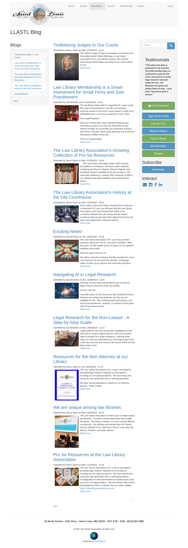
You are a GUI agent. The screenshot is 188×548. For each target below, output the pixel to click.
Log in (170, 6)
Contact (140, 6)
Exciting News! (21, 94)
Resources (97, 6)
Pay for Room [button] (158, 138)
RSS (55, 506)
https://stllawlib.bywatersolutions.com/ (97, 488)
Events (112, 6)
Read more (85, 68)
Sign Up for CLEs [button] (158, 116)
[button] (66, 67)
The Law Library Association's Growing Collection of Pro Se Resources (28, 77)
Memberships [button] (158, 146)
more (15, 101)
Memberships (126, 6)
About (72, 6)
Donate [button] (158, 153)
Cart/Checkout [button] (158, 105)
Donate (83, 6)
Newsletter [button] (158, 169)
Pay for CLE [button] (158, 123)
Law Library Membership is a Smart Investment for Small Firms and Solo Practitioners (27, 66)
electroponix (100, 541)
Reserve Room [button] (158, 131)
